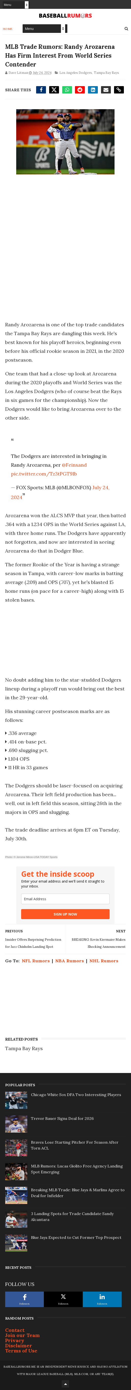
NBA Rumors (69, 961)
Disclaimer (18, 1345)
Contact (15, 1330)
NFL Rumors (36, 961)
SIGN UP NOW (65, 914)
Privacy (14, 1340)
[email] (65, 899)
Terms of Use (21, 1351)
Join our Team (22, 1335)
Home (8, 29)
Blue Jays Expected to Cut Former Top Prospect (76, 1237)
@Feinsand (74, 465)
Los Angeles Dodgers (75, 73)
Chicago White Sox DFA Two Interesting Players (76, 1094)
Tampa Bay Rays (106, 73)
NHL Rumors (103, 961)
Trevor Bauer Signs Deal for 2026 (62, 1118)
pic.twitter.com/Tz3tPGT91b (44, 474)
